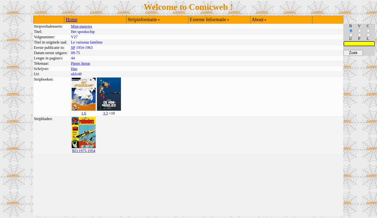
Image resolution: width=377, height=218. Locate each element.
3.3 (105, 113)
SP (73, 47)
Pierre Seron (80, 63)
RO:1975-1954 (83, 151)
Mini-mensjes (81, 26)
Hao (74, 69)
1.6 (83, 113)
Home (71, 19)
